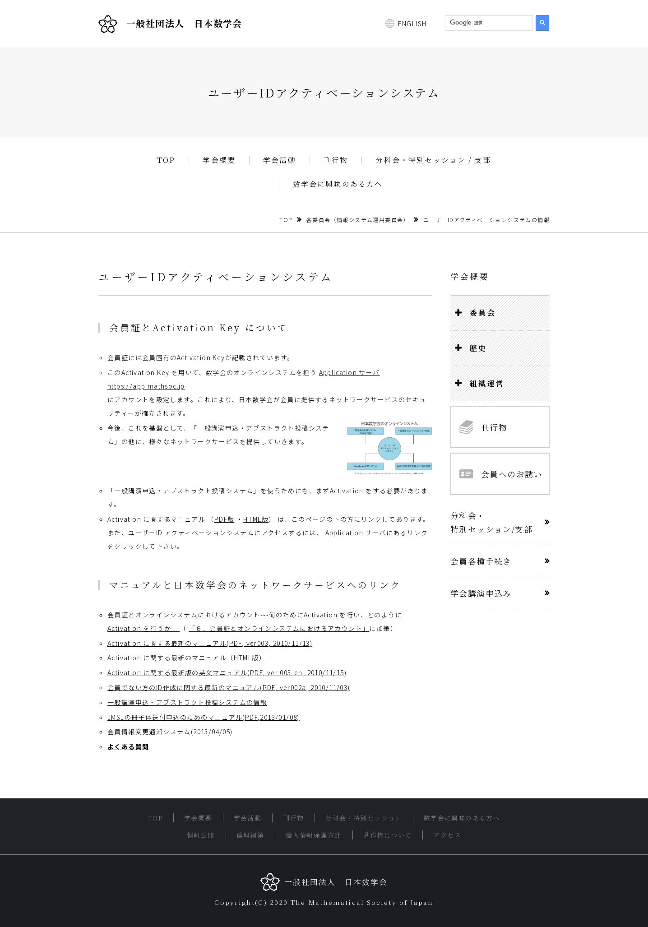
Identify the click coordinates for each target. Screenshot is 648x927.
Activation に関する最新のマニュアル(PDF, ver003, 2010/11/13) (209, 643)
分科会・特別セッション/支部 (491, 522)
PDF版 (224, 519)
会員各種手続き (481, 561)
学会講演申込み (481, 593)
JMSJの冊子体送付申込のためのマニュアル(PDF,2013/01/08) (203, 717)
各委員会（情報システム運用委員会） (357, 219)
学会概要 (219, 160)
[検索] (488, 23)
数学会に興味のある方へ (338, 184)
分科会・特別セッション (363, 817)
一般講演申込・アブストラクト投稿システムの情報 (187, 702)
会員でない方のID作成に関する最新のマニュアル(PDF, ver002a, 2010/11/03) (228, 687)
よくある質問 (128, 746)
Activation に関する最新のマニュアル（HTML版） (186, 657)
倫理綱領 (250, 834)
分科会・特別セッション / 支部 (433, 160)
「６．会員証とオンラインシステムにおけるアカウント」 (279, 628)
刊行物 (336, 160)
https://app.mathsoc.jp (146, 385)
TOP (166, 160)
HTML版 (255, 519)
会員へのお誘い (500, 474)
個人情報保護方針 (313, 834)
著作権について (387, 834)
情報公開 (201, 834)
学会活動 (279, 160)
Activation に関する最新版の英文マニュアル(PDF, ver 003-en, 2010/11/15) (227, 672)
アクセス (447, 834)
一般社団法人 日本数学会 (170, 24)
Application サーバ (349, 372)
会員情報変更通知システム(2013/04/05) (170, 731)
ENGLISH (412, 23)
